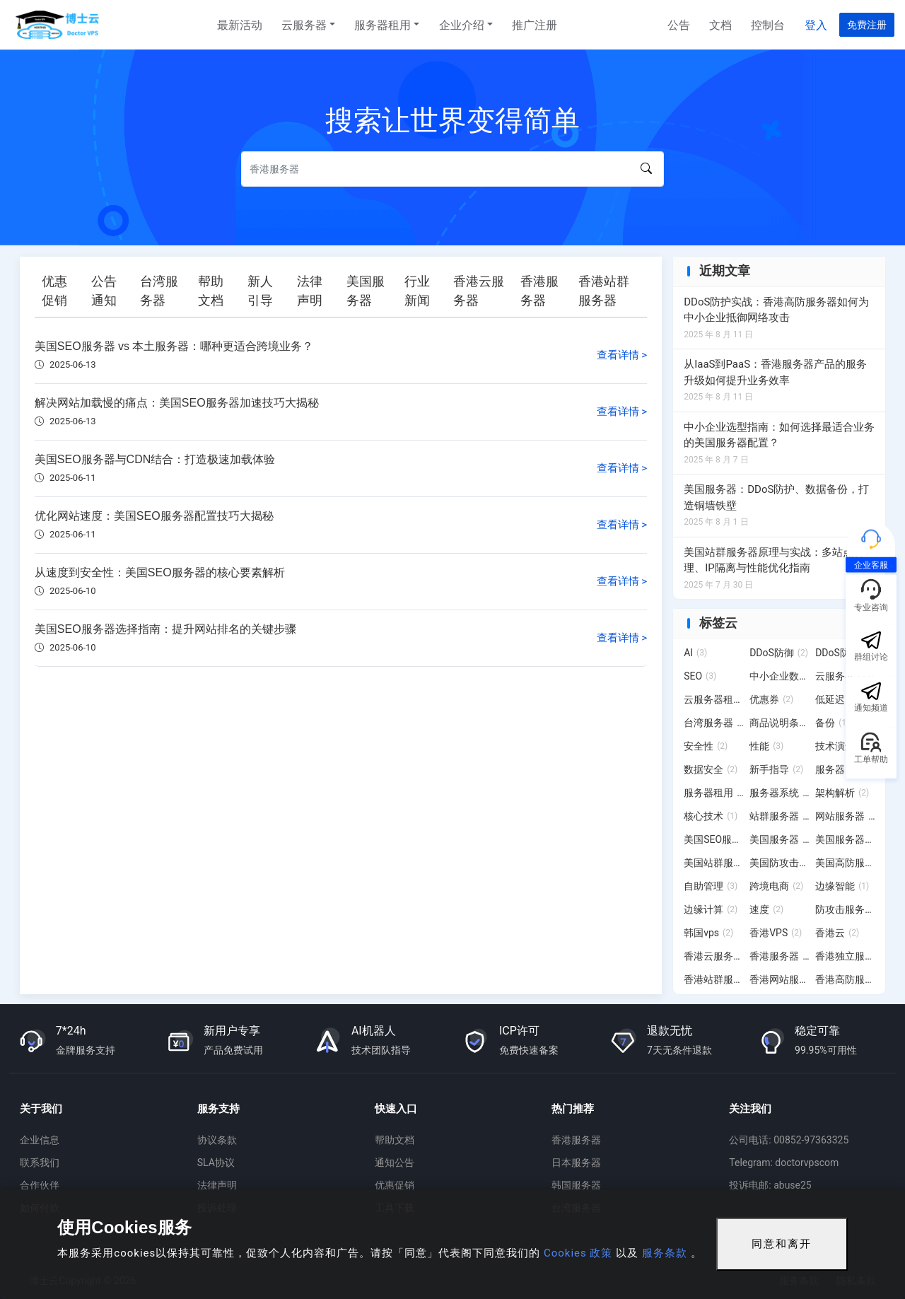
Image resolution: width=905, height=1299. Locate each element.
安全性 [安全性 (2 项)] (706, 746)
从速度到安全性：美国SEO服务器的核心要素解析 (160, 572)
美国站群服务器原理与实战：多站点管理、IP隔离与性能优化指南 (774, 560)
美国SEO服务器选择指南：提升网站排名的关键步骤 (165, 629)
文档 (720, 25)
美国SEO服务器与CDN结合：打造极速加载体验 (155, 459)
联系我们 (39, 1162)
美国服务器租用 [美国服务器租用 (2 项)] (845, 839)
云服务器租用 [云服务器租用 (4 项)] (714, 699)
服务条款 (664, 1253)
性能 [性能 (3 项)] (766, 746)
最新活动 (239, 25)
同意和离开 (782, 1243)
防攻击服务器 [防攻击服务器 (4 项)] (845, 909)
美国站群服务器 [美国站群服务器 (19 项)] (714, 862)
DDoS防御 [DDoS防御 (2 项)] (778, 652)
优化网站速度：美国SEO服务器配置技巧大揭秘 (154, 516)
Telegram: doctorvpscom (784, 1162)
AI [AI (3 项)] (695, 652)
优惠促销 (394, 1185)
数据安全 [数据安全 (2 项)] (710, 769)
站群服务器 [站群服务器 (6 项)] (779, 816)
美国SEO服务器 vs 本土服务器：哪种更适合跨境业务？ (174, 346)
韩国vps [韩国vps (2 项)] (708, 932)
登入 (816, 25)
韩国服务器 (576, 1185)
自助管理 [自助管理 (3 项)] (710, 886)
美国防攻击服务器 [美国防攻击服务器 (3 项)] (779, 862)
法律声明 (217, 1185)
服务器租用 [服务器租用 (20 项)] (714, 792)
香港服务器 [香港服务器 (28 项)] (779, 956)
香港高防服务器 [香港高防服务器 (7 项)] (845, 979)
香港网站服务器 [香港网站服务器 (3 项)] (779, 979)
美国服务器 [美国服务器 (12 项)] (779, 839)
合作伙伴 (39, 1185)
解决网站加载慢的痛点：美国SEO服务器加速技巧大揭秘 (177, 403)
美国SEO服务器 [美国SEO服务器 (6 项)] (714, 839)
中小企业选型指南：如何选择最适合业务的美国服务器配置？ (779, 435)
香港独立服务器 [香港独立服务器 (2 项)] (845, 956)
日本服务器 (576, 1162)
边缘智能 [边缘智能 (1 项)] (842, 886)
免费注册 (867, 24)
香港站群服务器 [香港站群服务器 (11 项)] (714, 979)
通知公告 (394, 1162)
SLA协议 (216, 1162)
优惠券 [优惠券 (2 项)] (771, 699)
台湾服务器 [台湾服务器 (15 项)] (714, 722)
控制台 (768, 25)
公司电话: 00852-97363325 (788, 1140)
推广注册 (534, 25)
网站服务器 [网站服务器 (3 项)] (845, 816)
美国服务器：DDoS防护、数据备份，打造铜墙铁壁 (776, 497)
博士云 (59, 25)
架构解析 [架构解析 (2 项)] (842, 792)
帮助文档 (394, 1140)
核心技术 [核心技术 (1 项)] (710, 816)
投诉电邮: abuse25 (770, 1185)
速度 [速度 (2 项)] (766, 909)
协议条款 (217, 1140)
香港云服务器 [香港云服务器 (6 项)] (714, 956)
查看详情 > (622, 355)
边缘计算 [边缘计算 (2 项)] (710, 909)
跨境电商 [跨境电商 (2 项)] (776, 886)
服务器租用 (382, 25)
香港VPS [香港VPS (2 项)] (775, 932)
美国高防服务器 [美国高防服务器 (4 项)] (845, 862)
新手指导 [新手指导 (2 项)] (776, 769)
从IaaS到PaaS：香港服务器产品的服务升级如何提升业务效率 (775, 372)
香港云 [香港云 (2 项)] (837, 932)
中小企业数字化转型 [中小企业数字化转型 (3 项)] (779, 676)
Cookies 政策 (578, 1253)
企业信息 (39, 1140)
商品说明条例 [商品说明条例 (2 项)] (779, 722)
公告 (678, 25)
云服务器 (304, 25)
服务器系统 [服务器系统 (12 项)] (779, 792)
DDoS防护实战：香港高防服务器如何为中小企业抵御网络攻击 (776, 310)
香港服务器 (576, 1140)
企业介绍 (461, 25)
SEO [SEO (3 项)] (700, 676)
